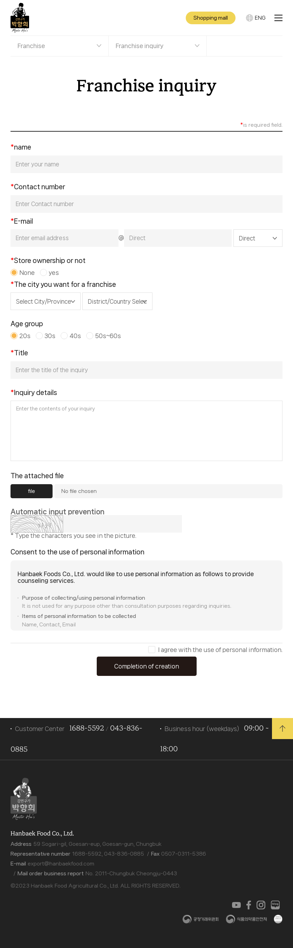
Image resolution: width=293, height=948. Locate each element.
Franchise (31, 45)
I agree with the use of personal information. (220, 650)
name (21, 147)
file (31, 491)
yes (54, 272)
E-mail (22, 221)
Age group (27, 324)
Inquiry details (34, 392)
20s (24, 336)
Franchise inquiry (139, 45)
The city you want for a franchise (63, 284)
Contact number (38, 187)
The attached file (37, 476)
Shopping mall (210, 18)
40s (75, 336)
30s (50, 336)
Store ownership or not (48, 260)
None (27, 272)
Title (19, 353)
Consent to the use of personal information (77, 552)
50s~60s (108, 336)
